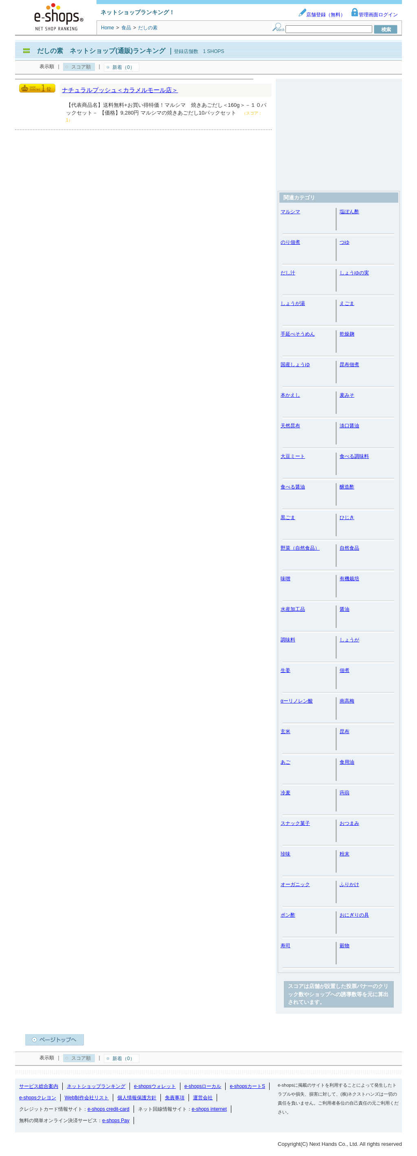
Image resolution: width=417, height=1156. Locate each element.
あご (285, 762)
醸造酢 (347, 487)
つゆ (344, 242)
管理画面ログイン (374, 15)
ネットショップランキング (96, 1086)
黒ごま (288, 517)
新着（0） (123, 67)
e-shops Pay (115, 1120)
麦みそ (347, 395)
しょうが (349, 640)
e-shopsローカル (203, 1086)
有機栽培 (349, 578)
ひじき (347, 517)
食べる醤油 (293, 487)
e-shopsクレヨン (37, 1098)
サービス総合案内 (38, 1086)
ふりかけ (349, 884)
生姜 (285, 670)
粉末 (344, 854)
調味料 (288, 640)
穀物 (344, 945)
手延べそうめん (298, 334)
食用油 (347, 762)
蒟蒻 (344, 793)
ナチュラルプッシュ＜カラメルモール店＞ (120, 89)
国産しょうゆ (295, 364)
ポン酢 (288, 915)
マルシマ (290, 211)
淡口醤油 (349, 426)
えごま (347, 303)
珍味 (285, 854)
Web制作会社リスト (87, 1098)
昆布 (344, 731)
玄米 (285, 731)
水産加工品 (293, 609)
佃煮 (344, 670)
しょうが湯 (293, 303)
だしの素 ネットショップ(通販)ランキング (101, 50)
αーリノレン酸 (297, 701)
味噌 (285, 578)
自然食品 (349, 548)
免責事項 (174, 1098)
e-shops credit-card (108, 1109)
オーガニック (295, 884)
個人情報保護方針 (136, 1098)
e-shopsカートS (247, 1086)
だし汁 (288, 273)
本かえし (290, 395)
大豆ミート (293, 456)
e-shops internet (209, 1109)
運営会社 (203, 1098)
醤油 (344, 609)
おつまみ (349, 823)
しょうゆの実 (354, 273)
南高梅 (347, 701)
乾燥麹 (347, 334)
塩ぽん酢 (349, 211)
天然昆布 (290, 426)
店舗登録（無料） (321, 15)
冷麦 (285, 793)
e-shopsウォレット (155, 1086)
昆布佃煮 (349, 364)
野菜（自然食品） (300, 548)
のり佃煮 (290, 242)
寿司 (285, 945)
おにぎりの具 (354, 915)
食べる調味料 (354, 456)
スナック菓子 (295, 823)
